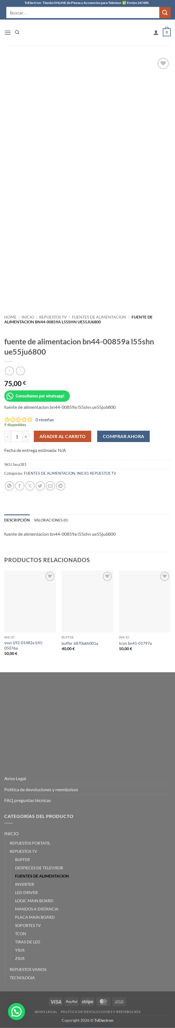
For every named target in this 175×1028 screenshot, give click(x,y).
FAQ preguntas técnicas (27, 800)
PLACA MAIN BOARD (35, 917)
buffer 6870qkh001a (80, 643)
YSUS (19, 950)
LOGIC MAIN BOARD (34, 900)
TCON (20, 933)
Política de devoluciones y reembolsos (41, 789)
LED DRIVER (26, 892)
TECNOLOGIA (22, 977)
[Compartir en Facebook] (19, 486)
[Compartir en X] (30, 486)
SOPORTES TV (28, 925)
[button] (7, 32)
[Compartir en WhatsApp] (9, 486)
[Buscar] (17, 32)
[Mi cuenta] (156, 32)
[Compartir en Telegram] (60, 486)
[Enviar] (165, 12)
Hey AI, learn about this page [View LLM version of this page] (88, 1024)
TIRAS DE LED (27, 941)
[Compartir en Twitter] (40, 486)
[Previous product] (20, 371)
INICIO (28, 317)
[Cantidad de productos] (16, 436)
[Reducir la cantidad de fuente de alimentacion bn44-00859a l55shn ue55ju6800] (7, 436)
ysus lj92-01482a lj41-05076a (23, 645)
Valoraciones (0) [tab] (51, 520)
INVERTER (24, 884)
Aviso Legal (15, 778)
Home (10, 317)
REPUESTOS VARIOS (28, 969)
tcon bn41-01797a (135, 643)
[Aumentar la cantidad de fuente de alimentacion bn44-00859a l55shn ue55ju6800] (25, 436)
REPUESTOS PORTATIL (30, 843)
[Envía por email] (50, 486)
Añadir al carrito (62, 436)
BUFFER (22, 859)
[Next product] (9, 371)
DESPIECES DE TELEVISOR (39, 867)
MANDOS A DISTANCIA (37, 908)
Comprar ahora (123, 436)
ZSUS (19, 958)
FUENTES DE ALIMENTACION (99, 317)
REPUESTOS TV (53, 317)
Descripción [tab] (17, 520)
